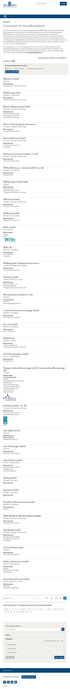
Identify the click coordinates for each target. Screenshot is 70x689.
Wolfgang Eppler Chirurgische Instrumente (21, 263)
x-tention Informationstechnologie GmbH (21, 311)
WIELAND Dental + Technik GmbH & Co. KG (23, 168)
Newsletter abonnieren (28, 677)
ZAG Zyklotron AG (11, 431)
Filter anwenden (59, 657)
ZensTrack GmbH (11, 490)
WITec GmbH (9, 227)
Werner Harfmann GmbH (14, 138)
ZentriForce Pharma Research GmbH (19, 502)
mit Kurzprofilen (19, 68)
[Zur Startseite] (10, 5)
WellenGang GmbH (11, 93)
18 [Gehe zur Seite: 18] (47, 598)
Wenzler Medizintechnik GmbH (16, 107)
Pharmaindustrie (12, 652)
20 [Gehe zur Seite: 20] (56, 598)
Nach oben (6, 670)
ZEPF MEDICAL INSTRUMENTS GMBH (22, 516)
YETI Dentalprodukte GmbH (16, 354)
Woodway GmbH (10, 277)
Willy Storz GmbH (11, 200)
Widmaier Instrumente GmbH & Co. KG (20, 154)
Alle (6, 609)
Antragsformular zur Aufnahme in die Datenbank (52, 58)
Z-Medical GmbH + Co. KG (15, 406)
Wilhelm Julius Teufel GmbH (15, 182)
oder (62, 640)
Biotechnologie (12, 644)
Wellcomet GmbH (11, 79)
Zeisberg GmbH (10, 478)
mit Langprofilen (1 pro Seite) (35, 68)
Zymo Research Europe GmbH (16, 579)
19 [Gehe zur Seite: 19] (51, 598)
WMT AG (7, 248)
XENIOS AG (8, 338)
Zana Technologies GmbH (14, 446)
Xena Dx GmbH (10, 325)
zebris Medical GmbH (12, 460)
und (58, 640)
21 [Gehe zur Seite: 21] (60, 598)
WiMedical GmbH (11, 213)
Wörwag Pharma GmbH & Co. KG (18, 295)
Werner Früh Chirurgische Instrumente (19, 124)
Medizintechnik (12, 648)
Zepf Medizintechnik (12, 530)
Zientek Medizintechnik (13, 548)
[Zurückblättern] (34, 598)
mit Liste (9, 68)
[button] (63, 635)
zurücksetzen (10, 657)
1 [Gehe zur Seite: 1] (38, 598)
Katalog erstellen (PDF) (12, 71)
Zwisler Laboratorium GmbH (15, 562)
